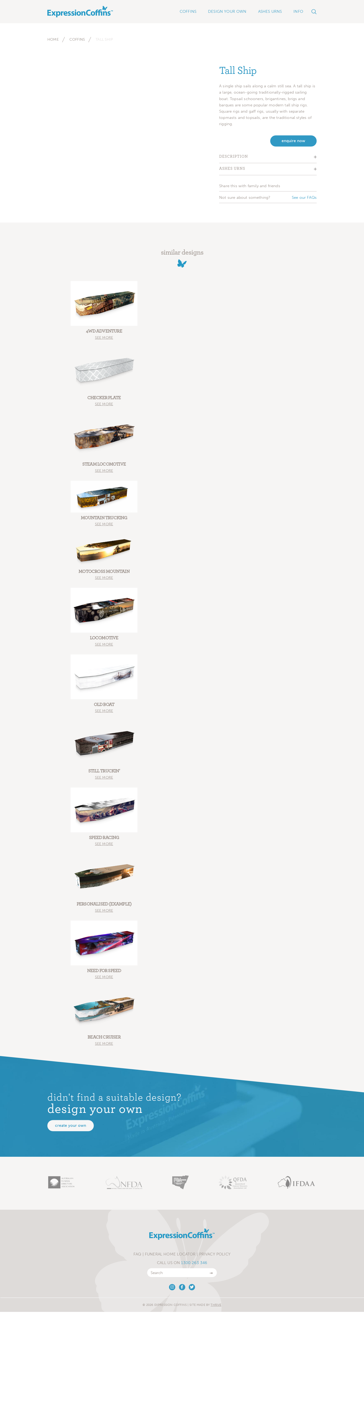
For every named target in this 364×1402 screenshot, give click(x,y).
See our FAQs (304, 197)
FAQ (137, 1255)
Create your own (70, 1127)
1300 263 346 (194, 1264)
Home (53, 39)
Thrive (216, 1306)
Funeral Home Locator (170, 1255)
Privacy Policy (215, 1255)
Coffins (77, 39)
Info (298, 11)
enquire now (293, 141)
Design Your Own (227, 11)
